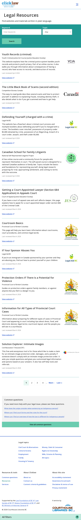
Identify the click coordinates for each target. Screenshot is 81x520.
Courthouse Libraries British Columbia (9, 6)
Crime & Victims (24, 451)
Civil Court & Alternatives (28, 447)
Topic (44, 27)
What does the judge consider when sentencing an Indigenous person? (31, 408)
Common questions (10, 477)
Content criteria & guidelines (35, 484)
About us (27, 477)
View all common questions (40, 424)
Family (21, 458)
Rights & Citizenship (50, 451)
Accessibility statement (61, 477)
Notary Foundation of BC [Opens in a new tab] (24, 503)
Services (5, 484)
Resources (6, 481)
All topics (45, 458)
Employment (23, 454)
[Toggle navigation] (77, 4)
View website (7, 78)
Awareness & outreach (61, 481)
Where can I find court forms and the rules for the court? (25, 412)
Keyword (6, 27)
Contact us (28, 481)
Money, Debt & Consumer (52, 447)
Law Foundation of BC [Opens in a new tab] (24, 500)
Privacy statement (59, 488)
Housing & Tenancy (26, 461)
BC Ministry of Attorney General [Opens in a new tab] (14, 505)
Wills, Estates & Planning (52, 454)
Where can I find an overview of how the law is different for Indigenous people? (34, 416)
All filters (6, 517)
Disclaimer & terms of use (62, 484)
